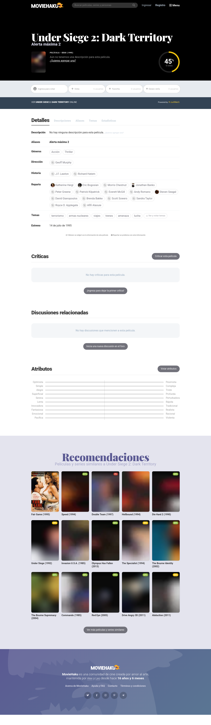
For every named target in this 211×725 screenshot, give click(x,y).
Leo (98, 685)
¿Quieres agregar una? (63, 60)
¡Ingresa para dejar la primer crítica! (105, 293)
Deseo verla (162, 89)
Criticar (166, 259)
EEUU (64, 53)
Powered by (168, 103)
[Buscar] (134, 5)
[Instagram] (105, 704)
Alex (90, 685)
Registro (161, 5)
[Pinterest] (118, 704)
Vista (87, 89)
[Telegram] (130, 704)
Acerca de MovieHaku (76, 692)
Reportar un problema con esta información (130, 238)
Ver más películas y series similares (105, 633)
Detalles (40, 121)
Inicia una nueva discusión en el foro (105, 349)
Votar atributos (169, 372)
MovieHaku (105, 672)
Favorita (125, 89)
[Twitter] (80, 704)
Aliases (79, 121)
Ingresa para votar (46, 89)
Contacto (112, 692)
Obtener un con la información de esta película (84, 238)
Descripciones (62, 121)
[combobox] (106, 5)
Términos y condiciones (133, 692)
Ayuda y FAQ (98, 692)
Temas (93, 121)
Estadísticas (109, 121)
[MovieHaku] (47, 5)
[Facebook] (93, 704)
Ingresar (147, 5)
